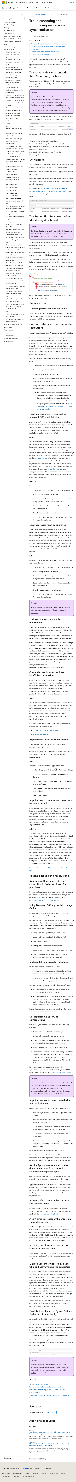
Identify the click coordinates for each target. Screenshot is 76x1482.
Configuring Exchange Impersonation (45, 730)
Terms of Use (6, 1476)
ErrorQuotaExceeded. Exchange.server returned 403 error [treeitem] (15, 207)
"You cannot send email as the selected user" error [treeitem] (15, 320)
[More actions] (72, 14)
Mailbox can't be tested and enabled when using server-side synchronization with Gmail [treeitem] (15, 247)
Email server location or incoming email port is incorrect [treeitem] (13, 179)
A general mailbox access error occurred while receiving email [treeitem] (15, 96)
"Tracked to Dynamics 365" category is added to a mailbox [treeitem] (15, 264)
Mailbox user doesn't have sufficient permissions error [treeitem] (14, 233)
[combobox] (13, 18)
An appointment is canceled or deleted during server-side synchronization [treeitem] (15, 82)
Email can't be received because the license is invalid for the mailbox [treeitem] (15, 161)
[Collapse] (22, 14)
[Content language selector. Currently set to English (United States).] (11, 1468)
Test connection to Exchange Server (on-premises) (46, 1387)
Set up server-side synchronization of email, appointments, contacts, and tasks (54, 406)
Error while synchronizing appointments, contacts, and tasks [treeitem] (14, 201)
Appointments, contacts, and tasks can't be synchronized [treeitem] (14, 135)
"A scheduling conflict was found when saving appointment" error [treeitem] (13, 74)
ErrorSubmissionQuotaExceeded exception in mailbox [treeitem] (15, 212)
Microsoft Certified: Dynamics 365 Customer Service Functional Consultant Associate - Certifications (49, 1444)
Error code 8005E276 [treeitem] (12, 196)
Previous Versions (18, 1473)
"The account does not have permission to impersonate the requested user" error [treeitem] (15, 280)
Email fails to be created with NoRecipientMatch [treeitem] (14, 168)
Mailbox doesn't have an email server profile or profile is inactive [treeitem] (15, 239)
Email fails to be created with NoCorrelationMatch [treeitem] (14, 173)
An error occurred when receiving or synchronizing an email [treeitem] (14, 62)
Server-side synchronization (38, 1384)
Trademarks (15, 1476)
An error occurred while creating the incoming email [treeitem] (14, 68)
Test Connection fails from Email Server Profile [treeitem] (13, 274)
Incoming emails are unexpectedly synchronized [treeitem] (14, 223)
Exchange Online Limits (50, 1214)
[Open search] (67, 2)
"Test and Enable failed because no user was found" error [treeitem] (15, 269)
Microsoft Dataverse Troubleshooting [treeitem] (10, 24)
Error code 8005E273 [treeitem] (12, 190)
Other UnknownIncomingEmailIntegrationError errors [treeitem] (15, 314)
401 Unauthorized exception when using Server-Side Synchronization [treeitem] (14, 54)
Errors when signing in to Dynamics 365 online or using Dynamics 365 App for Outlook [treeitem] (15, 148)
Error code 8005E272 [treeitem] (12, 187)
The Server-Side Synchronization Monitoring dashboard (48, 46)
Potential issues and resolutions (40, 54)
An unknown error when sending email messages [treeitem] (13, 114)
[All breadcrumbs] (31, 14)
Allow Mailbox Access (40, 735)
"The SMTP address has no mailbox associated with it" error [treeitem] (14, 293)
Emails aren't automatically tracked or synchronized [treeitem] (14, 155)
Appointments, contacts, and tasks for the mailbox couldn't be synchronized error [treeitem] (14, 128)
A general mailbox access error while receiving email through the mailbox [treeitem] (15, 102)
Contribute (35, 1473)
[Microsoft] (3, 2)
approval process (53, 469)
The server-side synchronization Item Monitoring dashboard (49, 44)
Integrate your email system (61, 1072)
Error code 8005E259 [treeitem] (12, 185)
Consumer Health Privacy (56, 1473)
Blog (26, 1473)
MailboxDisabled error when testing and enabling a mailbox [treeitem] (15, 228)
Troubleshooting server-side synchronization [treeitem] (14, 259)
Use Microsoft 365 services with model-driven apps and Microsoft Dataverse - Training (49, 1433)
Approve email (43, 458)
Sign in (72, 2)
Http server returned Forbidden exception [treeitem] (15, 218)
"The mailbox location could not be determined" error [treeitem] (15, 287)
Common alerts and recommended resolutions (45, 52)
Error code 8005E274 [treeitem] (12, 193)
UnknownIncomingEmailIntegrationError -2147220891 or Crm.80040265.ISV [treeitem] (15, 306)
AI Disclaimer (6, 1473)
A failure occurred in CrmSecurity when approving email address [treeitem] (14, 90)
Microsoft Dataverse (40, 14)
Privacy (43, 1473)
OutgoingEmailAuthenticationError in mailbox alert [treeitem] (15, 254)
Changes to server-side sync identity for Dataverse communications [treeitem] (14, 141)
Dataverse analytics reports (57, 1291)
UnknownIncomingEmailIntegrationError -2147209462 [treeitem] (15, 300)
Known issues (35, 49)
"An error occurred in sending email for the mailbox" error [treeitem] (14, 109)
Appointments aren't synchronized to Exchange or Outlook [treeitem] (14, 120)
